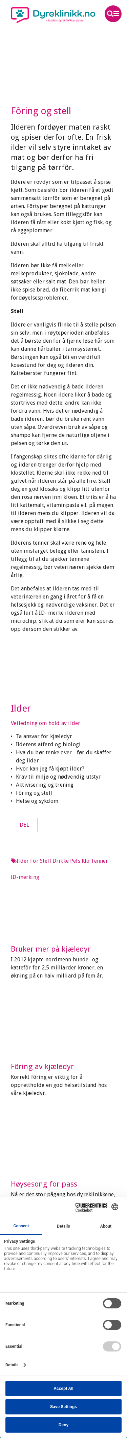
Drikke (60, 861)
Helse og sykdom (37, 801)
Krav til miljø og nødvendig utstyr (58, 777)
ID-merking (25, 877)
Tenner (99, 861)
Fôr (34, 861)
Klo (86, 861)
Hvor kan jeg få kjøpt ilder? (50, 768)
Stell (45, 861)
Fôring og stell (34, 793)
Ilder (21, 708)
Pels (75, 861)
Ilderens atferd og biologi (48, 744)
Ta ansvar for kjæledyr (44, 736)
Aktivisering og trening (45, 785)
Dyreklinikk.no (53, 15)
